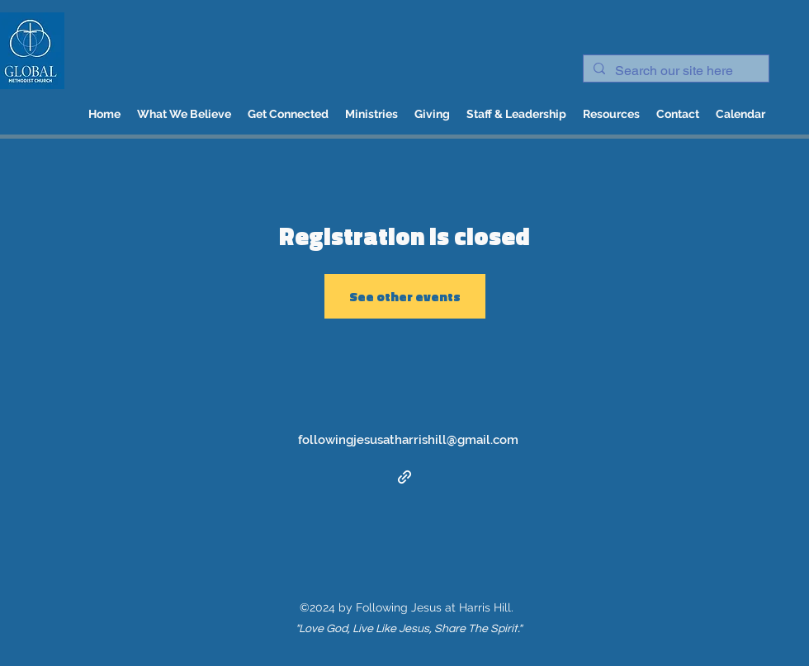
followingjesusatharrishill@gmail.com (408, 439)
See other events (405, 296)
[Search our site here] (674, 71)
